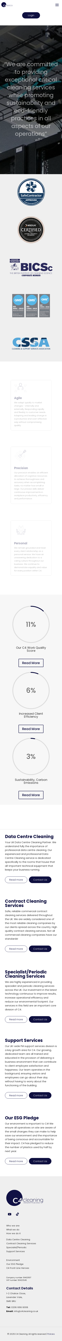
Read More (31, 663)
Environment (13, 1260)
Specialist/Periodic (16, 1247)
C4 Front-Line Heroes (17, 1268)
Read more (16, 879)
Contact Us (40, 879)
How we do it (13, 1233)
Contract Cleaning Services (21, 1243)
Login (31, 15)
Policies (51, 1334)
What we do (12, 1229)
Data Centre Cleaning (18, 1239)
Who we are (13, 1225)
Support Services (15, 1251)
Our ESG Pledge (14, 1264)
